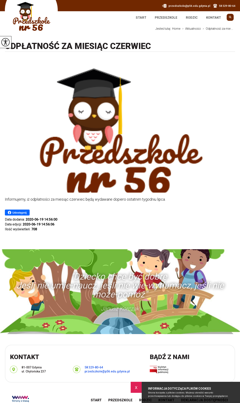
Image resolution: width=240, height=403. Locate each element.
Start (141, 17)
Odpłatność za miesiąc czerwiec (78, 46)
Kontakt (213, 17)
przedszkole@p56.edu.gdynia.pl (186, 6)
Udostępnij (17, 212)
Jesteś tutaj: (163, 28)
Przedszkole (166, 17)
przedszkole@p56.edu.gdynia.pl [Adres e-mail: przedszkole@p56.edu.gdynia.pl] (107, 371)
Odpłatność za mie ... (217, 28)
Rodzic (192, 17)
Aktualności (190, 28)
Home (176, 28)
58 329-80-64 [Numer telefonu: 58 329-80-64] (94, 367)
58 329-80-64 (224, 6)
